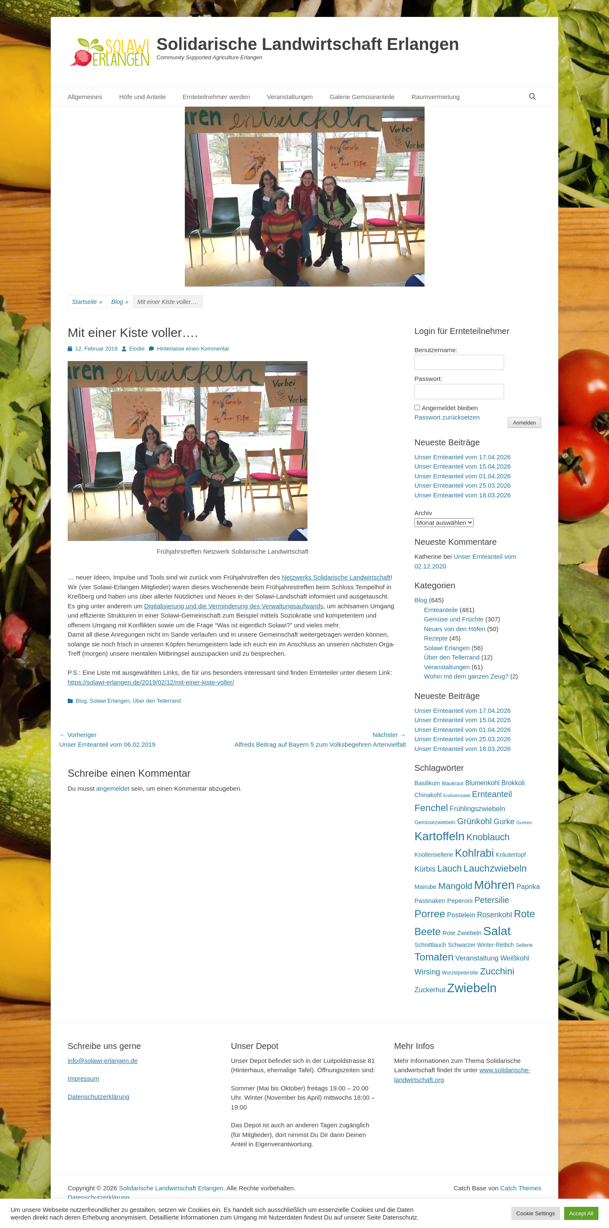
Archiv (423, 512)
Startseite (87, 302)
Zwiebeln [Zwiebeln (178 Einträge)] (472, 988)
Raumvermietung (435, 96)
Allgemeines (85, 96)
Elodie (137, 348)
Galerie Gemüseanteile (362, 96)
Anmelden (524, 423)
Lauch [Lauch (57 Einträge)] (449, 869)
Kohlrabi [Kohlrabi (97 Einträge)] (474, 853)
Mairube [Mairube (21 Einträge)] (425, 886)
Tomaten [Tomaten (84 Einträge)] (433, 957)
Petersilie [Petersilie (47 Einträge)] (492, 900)
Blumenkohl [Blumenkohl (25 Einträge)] (482, 782)
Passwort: (428, 378)
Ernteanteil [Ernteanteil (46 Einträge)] (492, 794)
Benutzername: (436, 349)
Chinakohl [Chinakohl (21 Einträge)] (428, 795)
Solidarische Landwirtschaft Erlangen (307, 44)
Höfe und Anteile (142, 96)
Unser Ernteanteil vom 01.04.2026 (462, 476)
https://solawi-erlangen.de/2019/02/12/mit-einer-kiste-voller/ (151, 682)
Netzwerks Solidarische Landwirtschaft (336, 577)
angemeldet (112, 788)
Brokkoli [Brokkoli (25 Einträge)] (512, 782)
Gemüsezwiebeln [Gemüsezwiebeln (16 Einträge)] (434, 822)
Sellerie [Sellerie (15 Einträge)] (524, 945)
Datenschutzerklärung (98, 1096)
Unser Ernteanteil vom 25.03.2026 (462, 485)
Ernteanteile (441, 609)
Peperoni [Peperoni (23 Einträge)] (459, 900)
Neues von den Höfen (455, 628)
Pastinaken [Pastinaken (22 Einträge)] (429, 900)
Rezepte (436, 638)
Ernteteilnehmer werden (216, 96)
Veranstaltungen (290, 96)
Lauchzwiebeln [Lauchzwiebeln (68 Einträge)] (495, 868)
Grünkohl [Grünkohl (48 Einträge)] (474, 821)
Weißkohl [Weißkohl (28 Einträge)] (514, 958)
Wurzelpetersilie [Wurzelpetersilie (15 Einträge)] (460, 973)
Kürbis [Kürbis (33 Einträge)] (425, 869)
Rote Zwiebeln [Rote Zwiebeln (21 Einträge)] (461, 933)
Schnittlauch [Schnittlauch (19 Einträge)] (430, 945)
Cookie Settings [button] (535, 1213)
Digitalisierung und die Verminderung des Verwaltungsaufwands (234, 606)
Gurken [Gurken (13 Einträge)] (524, 822)
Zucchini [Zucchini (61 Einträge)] (497, 971)
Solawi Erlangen (109, 701)
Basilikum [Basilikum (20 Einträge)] (427, 783)
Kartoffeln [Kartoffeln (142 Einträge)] (439, 836)
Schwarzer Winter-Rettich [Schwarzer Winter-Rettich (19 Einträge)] (481, 945)
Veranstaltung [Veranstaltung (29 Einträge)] (477, 958)
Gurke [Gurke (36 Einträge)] (504, 821)
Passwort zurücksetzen (447, 417)
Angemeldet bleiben (450, 407)
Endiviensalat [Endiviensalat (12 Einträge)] (456, 795)
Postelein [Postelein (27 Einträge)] (461, 915)
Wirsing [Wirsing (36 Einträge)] (427, 972)
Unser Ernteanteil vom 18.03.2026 (462, 495)
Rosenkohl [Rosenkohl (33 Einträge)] (494, 915)
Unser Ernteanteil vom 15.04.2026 (462, 466)
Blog (120, 302)
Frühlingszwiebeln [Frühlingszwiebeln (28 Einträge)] (477, 808)
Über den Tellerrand (156, 701)
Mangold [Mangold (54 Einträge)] (455, 886)
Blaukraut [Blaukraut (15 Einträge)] (452, 783)
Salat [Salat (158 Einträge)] (497, 931)
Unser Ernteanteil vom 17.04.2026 (462, 457)
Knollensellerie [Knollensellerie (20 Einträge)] (433, 854)
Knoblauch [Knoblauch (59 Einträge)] (488, 837)
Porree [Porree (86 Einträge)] (429, 913)
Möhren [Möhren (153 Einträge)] (494, 884)
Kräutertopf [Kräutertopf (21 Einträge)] (511, 854)
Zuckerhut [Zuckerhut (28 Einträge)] (429, 989)
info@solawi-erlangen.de (102, 1060)
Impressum (83, 1078)
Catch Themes (520, 1188)
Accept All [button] (581, 1213)
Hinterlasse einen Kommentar (193, 348)
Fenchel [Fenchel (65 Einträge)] (431, 808)
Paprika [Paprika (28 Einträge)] (528, 886)
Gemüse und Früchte (454, 619)
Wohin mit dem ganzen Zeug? (466, 676)
